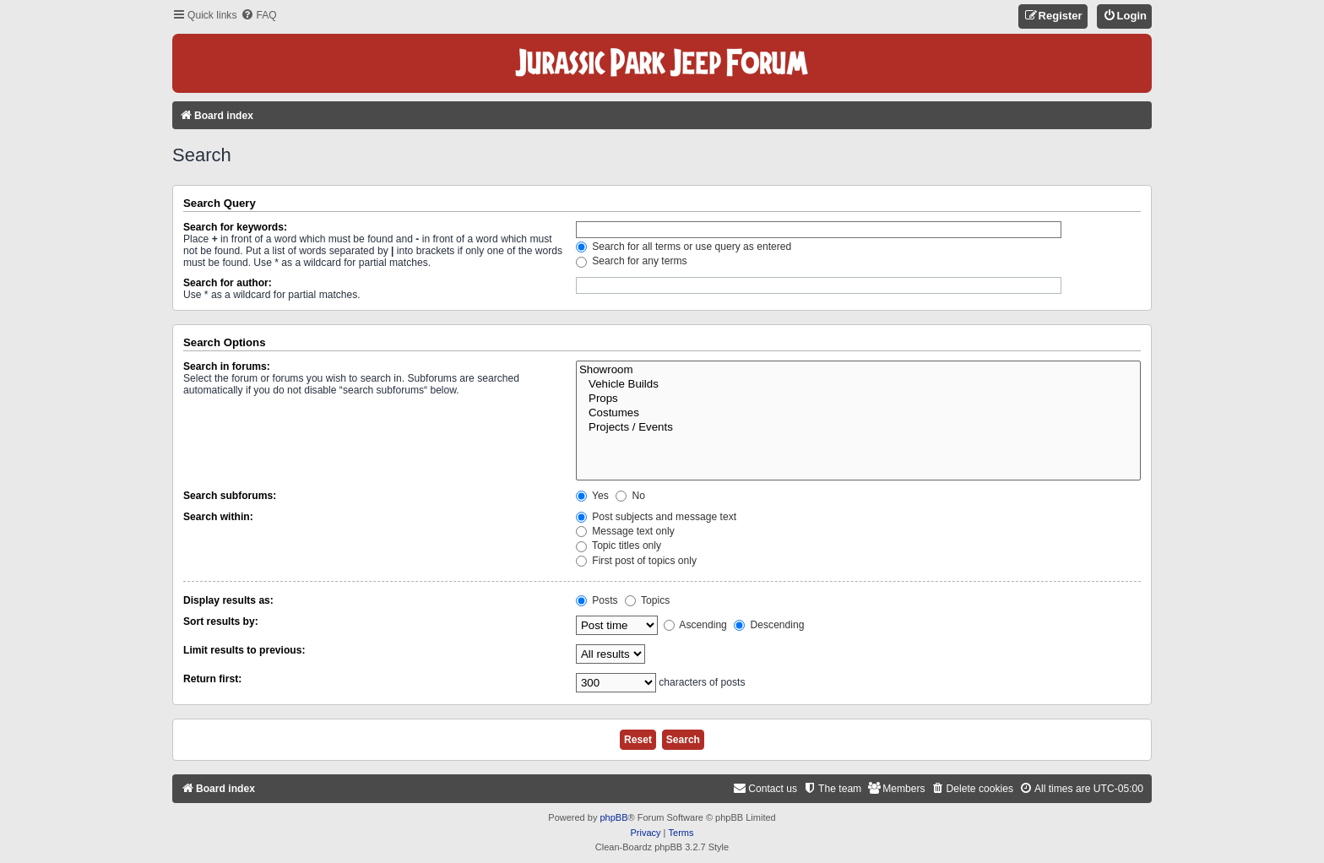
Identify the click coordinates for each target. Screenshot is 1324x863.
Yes (592, 496)
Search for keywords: (235, 227)
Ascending (695, 625)
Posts (597, 600)
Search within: (218, 517)
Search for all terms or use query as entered (683, 246)
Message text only (625, 531)
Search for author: (227, 283)
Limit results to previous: (244, 650)
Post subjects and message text (656, 517)
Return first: (212, 679)
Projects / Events (858, 428)
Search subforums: (229, 496)
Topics (647, 600)
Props (858, 399)
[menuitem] (258, 15)
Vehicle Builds (858, 384)
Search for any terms (631, 261)
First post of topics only (636, 561)
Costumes (858, 413)
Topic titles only (618, 545)
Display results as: (228, 600)
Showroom (858, 370)
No (630, 496)
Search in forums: (226, 366)
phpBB (613, 817)
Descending (769, 625)
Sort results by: (220, 621)
